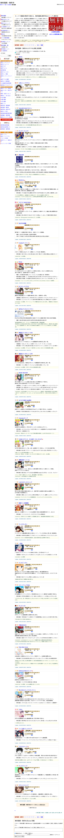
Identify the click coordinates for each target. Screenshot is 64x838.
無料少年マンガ (5, 19)
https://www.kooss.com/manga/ (36, 825)
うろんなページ (23, 721)
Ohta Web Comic (23, 626)
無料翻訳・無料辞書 (5, 115)
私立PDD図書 (22, 217)
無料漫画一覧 (4, 45)
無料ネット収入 (4, 111)
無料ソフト (3, 103)
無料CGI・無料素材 (5, 81)
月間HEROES (22, 604)
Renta (20, 255)
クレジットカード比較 (6, 143)
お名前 (22, 807)
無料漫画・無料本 (7, 2)
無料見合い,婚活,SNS (5, 109)
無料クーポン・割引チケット (6, 91)
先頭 (42, 45)
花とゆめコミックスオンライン (27, 667)
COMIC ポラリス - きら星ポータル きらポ (30, 426)
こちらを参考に (30, 828)
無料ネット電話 (4, 74)
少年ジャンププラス (24, 82)
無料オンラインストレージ (6, 76)
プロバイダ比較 (4, 138)
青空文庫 (21, 151)
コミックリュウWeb (24, 566)
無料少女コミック (5, 23)
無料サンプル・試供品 (6, 88)
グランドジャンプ (23, 758)
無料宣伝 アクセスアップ (6, 85)
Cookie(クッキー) (23, 236)
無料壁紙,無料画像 (5, 125)
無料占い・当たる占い (6, 95)
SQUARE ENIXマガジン (25, 106)
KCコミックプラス (24, 278)
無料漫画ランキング (5, 41)
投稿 (3, 119)
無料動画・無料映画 (5, 129)
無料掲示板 (3, 70)
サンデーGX (22, 586)
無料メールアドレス (5, 62)
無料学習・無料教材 (5, 105)
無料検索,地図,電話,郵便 (6, 113)
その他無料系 (4, 50)
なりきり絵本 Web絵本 (25, 388)
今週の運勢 (3, 99)
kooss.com (39, 834)
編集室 (9, 119)
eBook (20, 56)
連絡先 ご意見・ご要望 (18, 825)
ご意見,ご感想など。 (28, 806)
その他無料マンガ (5, 26)
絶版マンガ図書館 (23, 487)
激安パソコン (4, 134)
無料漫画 (3, 16)
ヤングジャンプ (23, 740)
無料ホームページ (5, 64)
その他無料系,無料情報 (6, 83)
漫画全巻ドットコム (24, 446)
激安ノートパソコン (5, 136)
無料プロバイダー (5, 72)
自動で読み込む (32, 780)
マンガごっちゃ (23, 544)
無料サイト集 (3, 4)
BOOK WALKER (23, 362)
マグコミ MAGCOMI (24, 197)
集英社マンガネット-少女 (26, 323)
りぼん (20, 686)
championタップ (23, 405)
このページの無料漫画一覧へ (55, 34)
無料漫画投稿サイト (5, 30)
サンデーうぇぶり (23, 128)
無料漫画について (5, 49)
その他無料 (8, 4)
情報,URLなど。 (19, 806)
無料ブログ (3, 66)
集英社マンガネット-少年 (26, 343)
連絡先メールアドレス (45, 807)
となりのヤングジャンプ (25, 467)
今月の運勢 (3, 101)
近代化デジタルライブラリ (26, 300)
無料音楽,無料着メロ (5, 127)
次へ (38, 45)
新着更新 (6, 119)
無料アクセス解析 (5, 79)
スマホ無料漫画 (5, 38)
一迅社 (20, 526)
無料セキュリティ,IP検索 (6, 117)
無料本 (3, 34)
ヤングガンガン (23, 507)
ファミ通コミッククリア (25, 704)
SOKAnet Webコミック (25, 648)
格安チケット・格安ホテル (6, 141)
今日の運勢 (3, 97)
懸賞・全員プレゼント (6, 93)
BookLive (21, 176)
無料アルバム (4, 68)
